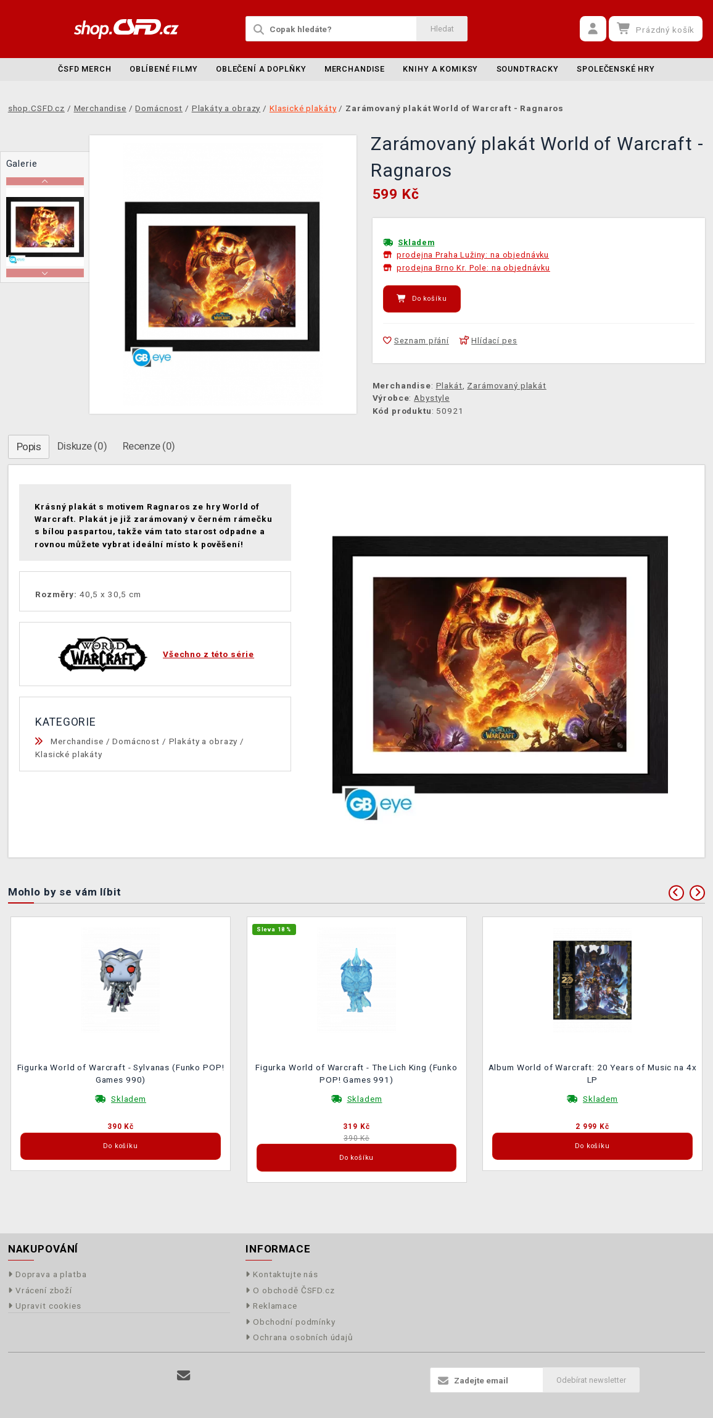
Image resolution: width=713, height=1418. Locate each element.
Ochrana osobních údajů (299, 1337)
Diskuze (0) (82, 446)
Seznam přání (416, 340)
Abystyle (432, 398)
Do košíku (422, 299)
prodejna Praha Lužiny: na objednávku (473, 254)
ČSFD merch (85, 68)
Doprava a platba (47, 1274)
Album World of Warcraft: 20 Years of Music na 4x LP (592, 1073)
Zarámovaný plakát (506, 385)
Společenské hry (616, 68)
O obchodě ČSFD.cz (290, 1290)
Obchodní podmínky (290, 1322)
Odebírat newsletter (591, 1380)
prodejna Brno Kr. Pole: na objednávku (473, 267)
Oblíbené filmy (164, 68)
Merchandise (354, 68)
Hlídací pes (488, 340)
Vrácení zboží (40, 1290)
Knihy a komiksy (440, 68)
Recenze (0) (149, 446)
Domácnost (136, 741)
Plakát (449, 385)
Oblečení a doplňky (261, 68)
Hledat (442, 28)
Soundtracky (528, 68)
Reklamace (271, 1306)
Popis (29, 446)
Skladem (416, 242)
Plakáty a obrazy (203, 741)
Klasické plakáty (68, 754)
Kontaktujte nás (281, 1274)
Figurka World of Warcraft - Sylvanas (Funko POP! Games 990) (121, 1073)
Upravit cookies (44, 1306)
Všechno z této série (208, 654)
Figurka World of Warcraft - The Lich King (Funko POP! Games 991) (356, 1073)
